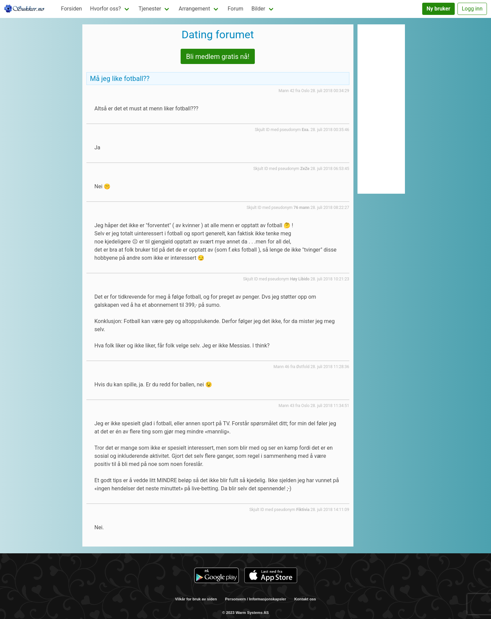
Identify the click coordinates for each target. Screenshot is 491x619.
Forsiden (71, 8)
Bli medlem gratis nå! (217, 56)
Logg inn (472, 8)
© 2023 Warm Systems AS (245, 613)
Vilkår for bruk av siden (196, 599)
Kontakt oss (305, 599)
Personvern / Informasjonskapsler (255, 599)
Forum (235, 8)
